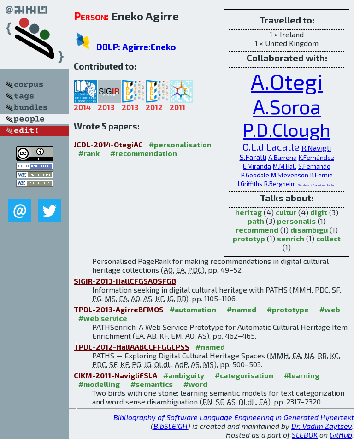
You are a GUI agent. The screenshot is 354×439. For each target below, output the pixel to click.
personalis (296, 221)
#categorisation (244, 375)
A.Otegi (287, 81)
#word (195, 384)
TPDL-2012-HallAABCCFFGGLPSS (131, 346)
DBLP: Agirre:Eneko (136, 46)
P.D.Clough (286, 129)
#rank (89, 153)
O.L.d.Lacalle (271, 146)
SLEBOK (305, 434)
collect (328, 238)
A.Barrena (282, 157)
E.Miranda (257, 166)
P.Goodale (255, 175)
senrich (290, 238)
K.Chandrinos (318, 185)
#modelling (99, 384)
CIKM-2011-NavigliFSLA (115, 375)
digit (318, 212)
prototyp (249, 238)
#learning (301, 375)
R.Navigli (316, 147)
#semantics (151, 384)
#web (329, 309)
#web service (102, 318)
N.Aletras (303, 185)
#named (241, 309)
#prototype (288, 309)
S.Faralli (253, 156)
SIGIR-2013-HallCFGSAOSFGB (125, 280)
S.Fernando (314, 166)
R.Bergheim (280, 183)
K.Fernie (321, 175)
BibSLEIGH (170, 425)
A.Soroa (287, 106)
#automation (193, 309)
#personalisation (180, 144)
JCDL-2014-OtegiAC (108, 144)
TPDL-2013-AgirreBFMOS (119, 309)
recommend (257, 229)
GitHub (341, 434)
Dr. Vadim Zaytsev (321, 425)
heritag (248, 212)
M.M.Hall (284, 166)
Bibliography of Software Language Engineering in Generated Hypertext (233, 417)
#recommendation (143, 153)
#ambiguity (183, 375)
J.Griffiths (249, 183)
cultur (286, 212)
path (256, 221)
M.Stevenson (289, 175)
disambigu (309, 229)
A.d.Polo (331, 185)
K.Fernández (316, 157)
